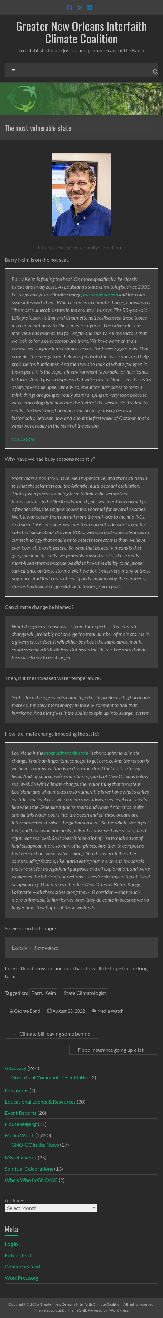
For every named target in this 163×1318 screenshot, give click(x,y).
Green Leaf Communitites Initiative (50, 1077)
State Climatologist (85, 993)
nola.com (23, 439)
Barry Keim (43, 993)
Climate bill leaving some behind (52, 1034)
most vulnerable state (66, 753)
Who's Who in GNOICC (31, 1180)
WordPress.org (21, 1278)
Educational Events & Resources (40, 1101)
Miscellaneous (21, 1157)
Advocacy (15, 1068)
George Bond (27, 1010)
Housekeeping (21, 1124)
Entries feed (18, 1255)
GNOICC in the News (35, 1144)
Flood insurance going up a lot (114, 1050)
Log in (11, 1244)
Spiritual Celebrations (29, 1169)
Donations (16, 1090)
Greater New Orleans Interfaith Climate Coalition (81, 32)
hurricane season (100, 294)
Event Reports (20, 1113)
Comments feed (22, 1266)
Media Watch (110, 1010)
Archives (14, 1200)
